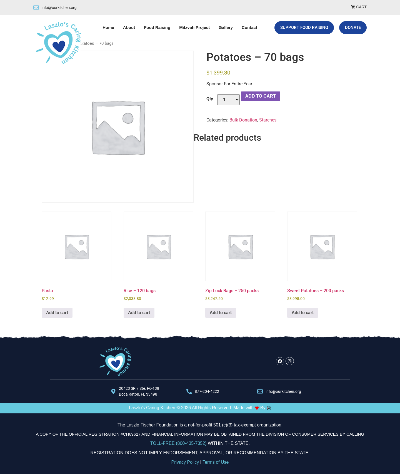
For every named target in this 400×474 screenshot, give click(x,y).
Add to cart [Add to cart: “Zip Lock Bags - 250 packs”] (221, 312)
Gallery (226, 27)
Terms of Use (215, 462)
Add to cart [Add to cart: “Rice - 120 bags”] (139, 312)
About (129, 27)
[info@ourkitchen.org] (36, 7)
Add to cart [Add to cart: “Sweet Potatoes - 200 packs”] (303, 312)
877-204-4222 (207, 391)
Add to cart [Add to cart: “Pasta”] (57, 312)
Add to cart (260, 96)
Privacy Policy (185, 462)
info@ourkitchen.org (59, 7)
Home (108, 27)
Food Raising (157, 27)
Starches (267, 120)
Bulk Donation (243, 120)
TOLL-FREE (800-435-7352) (178, 443)
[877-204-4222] (189, 391)
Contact (249, 27)
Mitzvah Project (194, 27)
